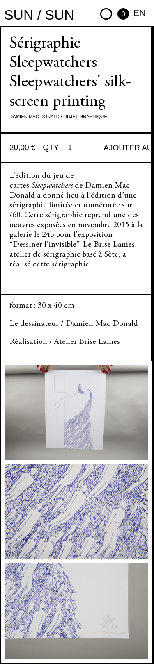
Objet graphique (85, 116)
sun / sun (39, 15)
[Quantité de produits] (73, 148)
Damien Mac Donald (34, 116)
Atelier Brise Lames (87, 342)
